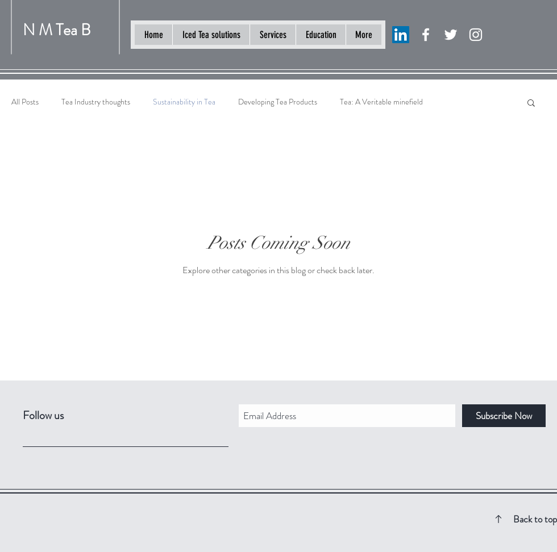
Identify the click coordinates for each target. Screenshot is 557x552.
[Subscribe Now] (504, 415)
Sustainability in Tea (184, 102)
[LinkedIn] (400, 34)
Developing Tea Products (277, 102)
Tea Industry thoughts (95, 102)
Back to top (535, 519)
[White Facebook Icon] (425, 34)
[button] (531, 104)
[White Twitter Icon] (450, 34)
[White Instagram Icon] (475, 34)
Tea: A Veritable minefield (381, 102)
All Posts (25, 102)
